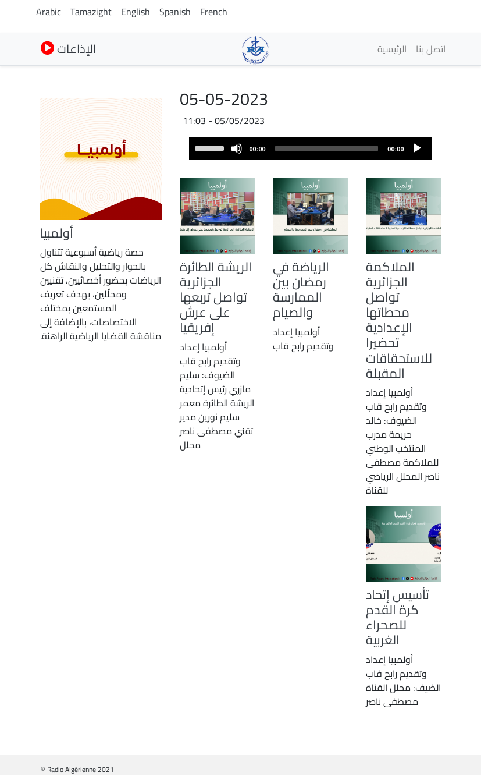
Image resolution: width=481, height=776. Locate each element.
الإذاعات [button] (68, 48)
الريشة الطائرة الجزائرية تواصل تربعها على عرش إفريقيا (216, 297)
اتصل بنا (431, 49)
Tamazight (91, 11)
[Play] (417, 148)
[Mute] (237, 148)
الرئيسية (392, 49)
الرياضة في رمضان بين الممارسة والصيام (301, 289)
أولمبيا (56, 233)
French (213, 11)
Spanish (175, 11)
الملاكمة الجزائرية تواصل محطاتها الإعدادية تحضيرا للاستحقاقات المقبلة (399, 320)
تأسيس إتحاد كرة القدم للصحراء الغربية (397, 617)
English (135, 11)
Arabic (48, 11)
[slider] (327, 148)
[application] (310, 148)
